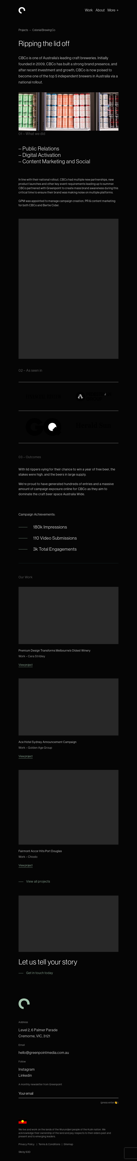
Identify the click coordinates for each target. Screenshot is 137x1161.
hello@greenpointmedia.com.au (44, 1052)
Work (89, 10)
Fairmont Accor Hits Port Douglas (40, 851)
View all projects (38, 881)
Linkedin (25, 1075)
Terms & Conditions (49, 1144)
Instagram (27, 1069)
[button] (113, 10)
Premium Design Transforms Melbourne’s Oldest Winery (55, 650)
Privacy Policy (27, 1144)
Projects (23, 30)
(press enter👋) (109, 1102)
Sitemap (68, 1144)
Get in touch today (39, 973)
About (100, 10)
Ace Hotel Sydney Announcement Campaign (48, 742)
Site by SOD (24, 1152)
